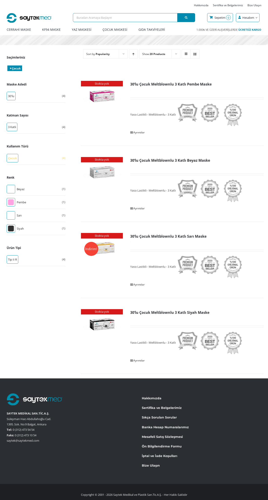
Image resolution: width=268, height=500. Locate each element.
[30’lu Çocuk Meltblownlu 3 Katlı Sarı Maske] (102, 248)
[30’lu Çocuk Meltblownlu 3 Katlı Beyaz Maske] (102, 172)
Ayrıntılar (139, 132)
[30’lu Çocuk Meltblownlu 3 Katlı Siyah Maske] (102, 325)
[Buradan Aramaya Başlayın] (125, 17)
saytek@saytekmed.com (23, 441)
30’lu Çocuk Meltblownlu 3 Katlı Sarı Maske (168, 236)
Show (153, 54)
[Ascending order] (133, 54)
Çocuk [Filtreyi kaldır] (16, 68)
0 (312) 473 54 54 (23, 430)
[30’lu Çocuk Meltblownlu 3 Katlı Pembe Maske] (102, 96)
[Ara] (186, 17)
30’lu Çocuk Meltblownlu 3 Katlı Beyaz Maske (170, 160)
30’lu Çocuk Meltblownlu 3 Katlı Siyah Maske (169, 312)
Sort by (98, 54)
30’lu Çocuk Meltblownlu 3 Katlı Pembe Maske (171, 84)
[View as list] (195, 54)
